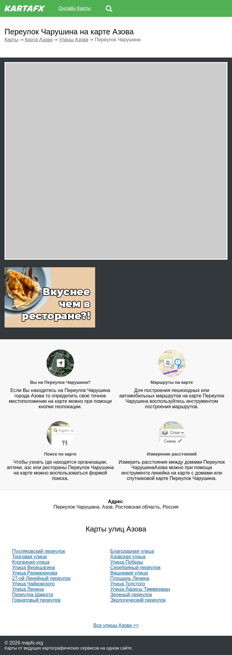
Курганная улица (31, 562)
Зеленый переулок (131, 594)
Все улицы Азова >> (116, 625)
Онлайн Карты (74, 8)
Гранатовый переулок (36, 600)
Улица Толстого (127, 583)
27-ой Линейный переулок (41, 578)
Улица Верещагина (33, 567)
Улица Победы (126, 562)
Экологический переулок (138, 600)
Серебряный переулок (135, 567)
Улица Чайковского (33, 583)
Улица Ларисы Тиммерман (140, 589)
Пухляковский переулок (38, 551)
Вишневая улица (129, 572)
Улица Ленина (28, 589)
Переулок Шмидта (32, 594)
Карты (11, 39)
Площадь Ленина (129, 578)
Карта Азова (38, 39)
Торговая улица (29, 556)
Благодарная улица (132, 551)
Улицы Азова (73, 39)
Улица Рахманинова (34, 572)
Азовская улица (127, 556)
